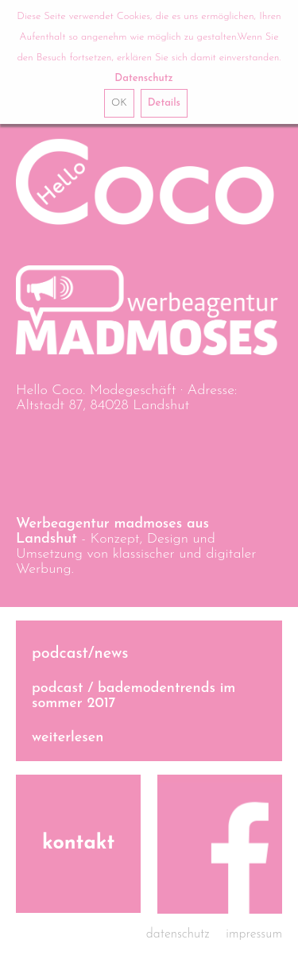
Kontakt (78, 843)
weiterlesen (67, 737)
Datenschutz (143, 78)
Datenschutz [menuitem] (178, 934)
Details (164, 103)
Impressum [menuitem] (254, 934)
